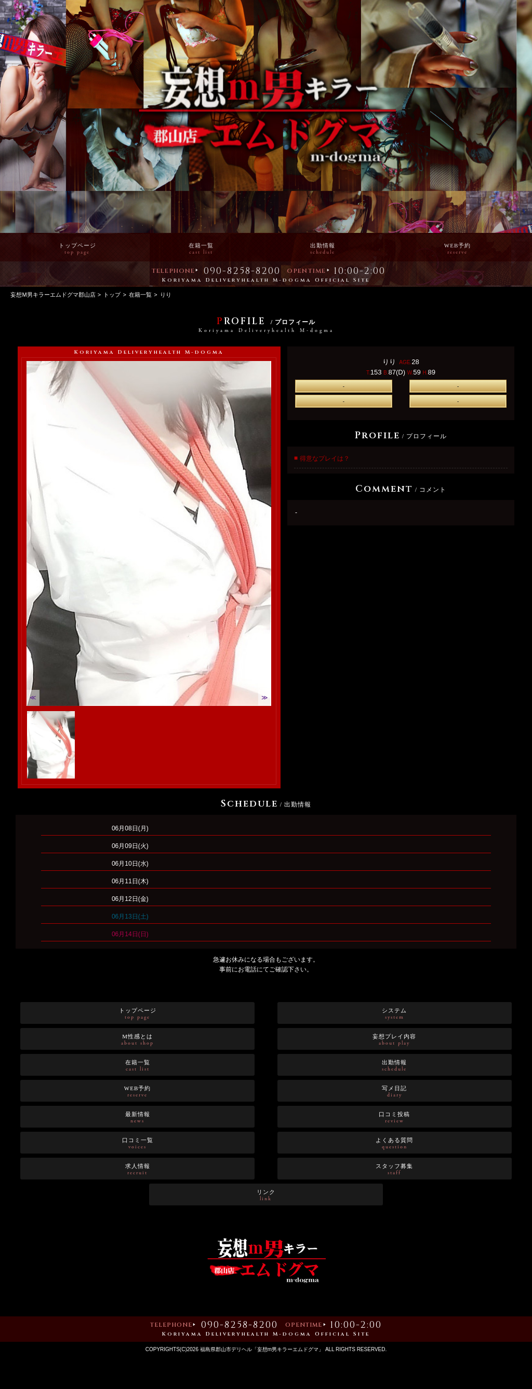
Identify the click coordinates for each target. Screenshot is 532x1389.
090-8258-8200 (242, 272)
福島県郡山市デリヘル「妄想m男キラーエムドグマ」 (262, 1349)
